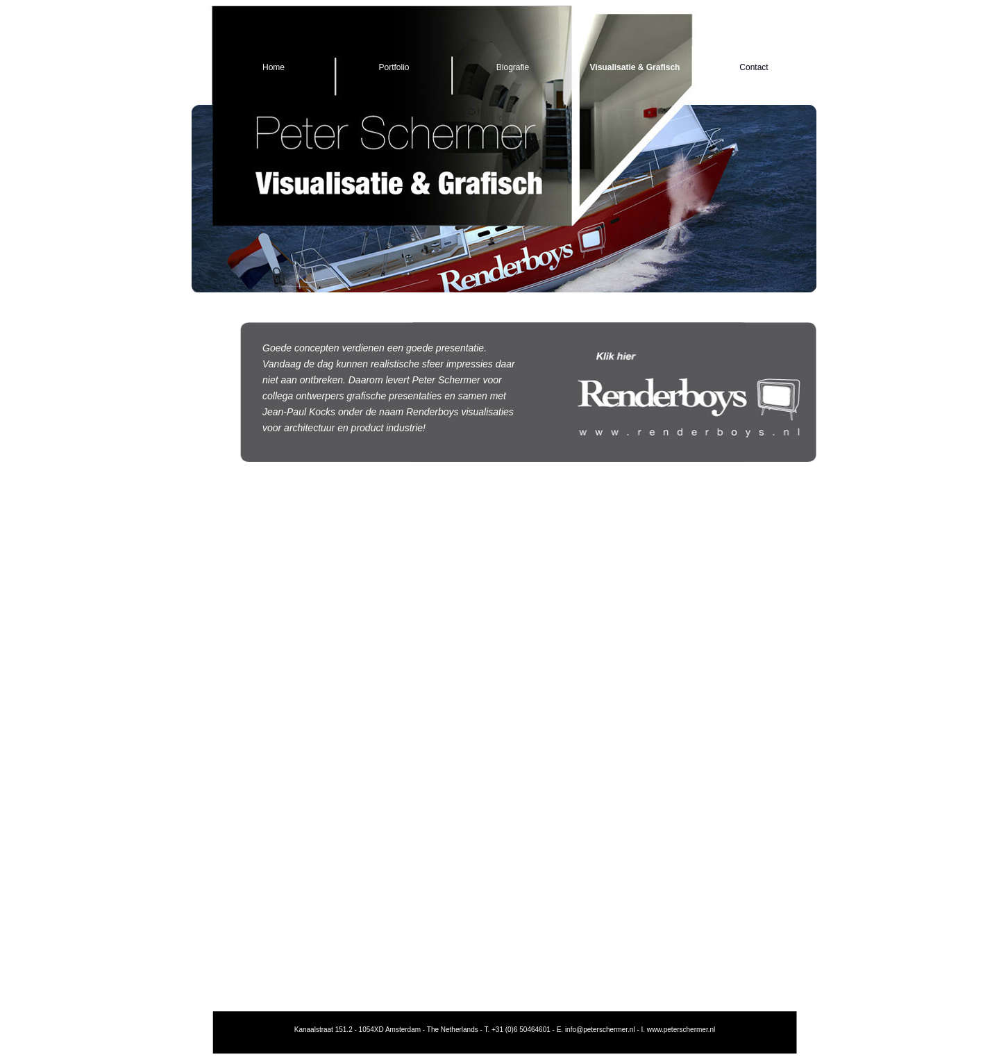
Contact (753, 67)
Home (273, 67)
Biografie (512, 67)
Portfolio (393, 67)
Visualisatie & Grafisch (635, 67)
